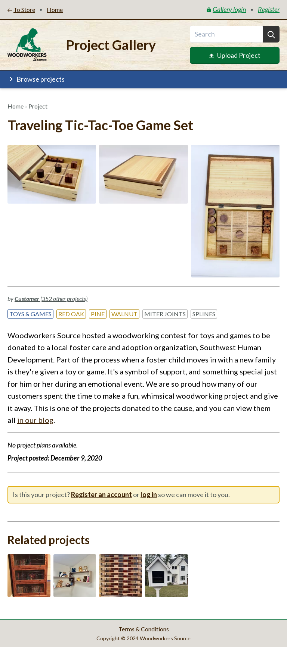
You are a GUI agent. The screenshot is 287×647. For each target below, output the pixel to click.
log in (149, 494)
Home (15, 106)
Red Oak (71, 313)
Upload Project (234, 55)
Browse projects (36, 79)
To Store (21, 9)
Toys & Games (30, 313)
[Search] (271, 34)
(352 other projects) (51, 298)
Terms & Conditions (143, 628)
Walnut (124, 313)
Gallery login (226, 9)
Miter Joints (165, 313)
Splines (203, 313)
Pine (98, 313)
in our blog (35, 419)
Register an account (101, 494)
